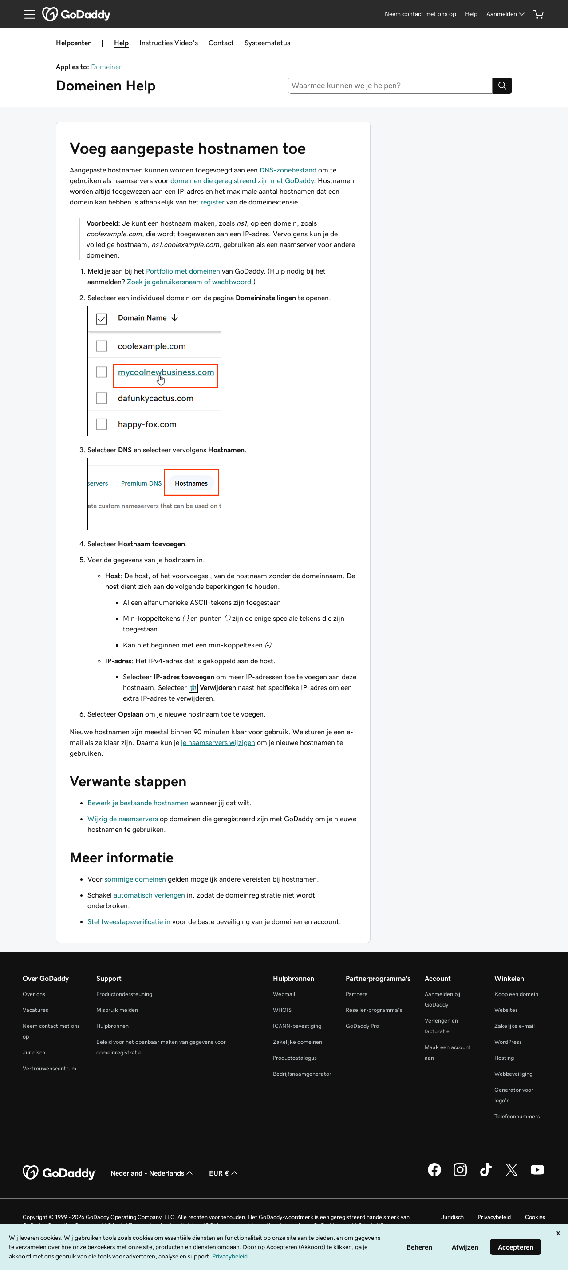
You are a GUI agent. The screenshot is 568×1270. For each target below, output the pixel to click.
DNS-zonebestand (288, 169)
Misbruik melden (117, 1010)
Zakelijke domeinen (297, 1042)
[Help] (471, 14)
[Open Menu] (26, 14)
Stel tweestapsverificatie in (128, 921)
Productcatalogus (295, 1058)
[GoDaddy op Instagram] (460, 1175)
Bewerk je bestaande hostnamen (138, 802)
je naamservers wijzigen (218, 742)
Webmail (284, 994)
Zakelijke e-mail (514, 1026)
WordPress (508, 1042)
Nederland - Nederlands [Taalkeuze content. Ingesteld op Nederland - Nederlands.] (152, 1173)
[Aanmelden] (506, 14)
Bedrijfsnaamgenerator (302, 1074)
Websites (506, 1010)
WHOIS (282, 1010)
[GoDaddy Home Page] (59, 1172)
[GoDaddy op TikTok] (486, 1175)
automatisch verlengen (149, 894)
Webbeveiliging (513, 1074)
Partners (356, 994)
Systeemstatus (267, 42)
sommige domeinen (135, 878)
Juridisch (34, 1052)
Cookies (535, 1217)
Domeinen (107, 66)
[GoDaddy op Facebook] (434, 1175)
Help (121, 42)
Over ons (34, 994)
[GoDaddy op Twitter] (512, 1175)
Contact (221, 42)
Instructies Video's (168, 42)
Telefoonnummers (517, 1116)
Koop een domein (516, 994)
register (213, 201)
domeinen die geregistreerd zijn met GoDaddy (242, 180)
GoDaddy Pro (362, 1026)
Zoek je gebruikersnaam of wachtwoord (189, 281)
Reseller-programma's (374, 1010)
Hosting (504, 1058)
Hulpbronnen (112, 1026)
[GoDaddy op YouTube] (537, 1175)
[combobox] (390, 86)
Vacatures (35, 1010)
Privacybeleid (494, 1217)
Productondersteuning (124, 994)
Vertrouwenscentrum (49, 1068)
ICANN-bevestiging (297, 1026)
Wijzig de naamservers (122, 818)
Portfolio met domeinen (183, 270)
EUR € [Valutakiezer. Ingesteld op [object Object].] (224, 1173)
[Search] (502, 86)
